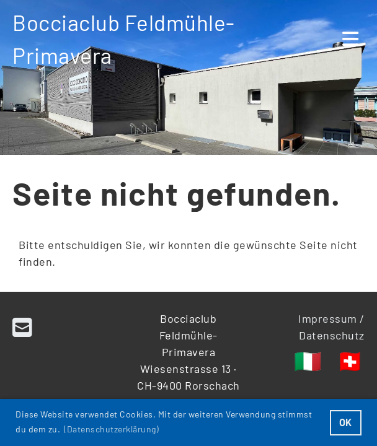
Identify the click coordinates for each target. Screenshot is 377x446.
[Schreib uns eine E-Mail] (22, 326)
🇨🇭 (350, 360)
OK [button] (345, 422)
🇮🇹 (308, 360)
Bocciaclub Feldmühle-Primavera (123, 38)
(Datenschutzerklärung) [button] (111, 429)
